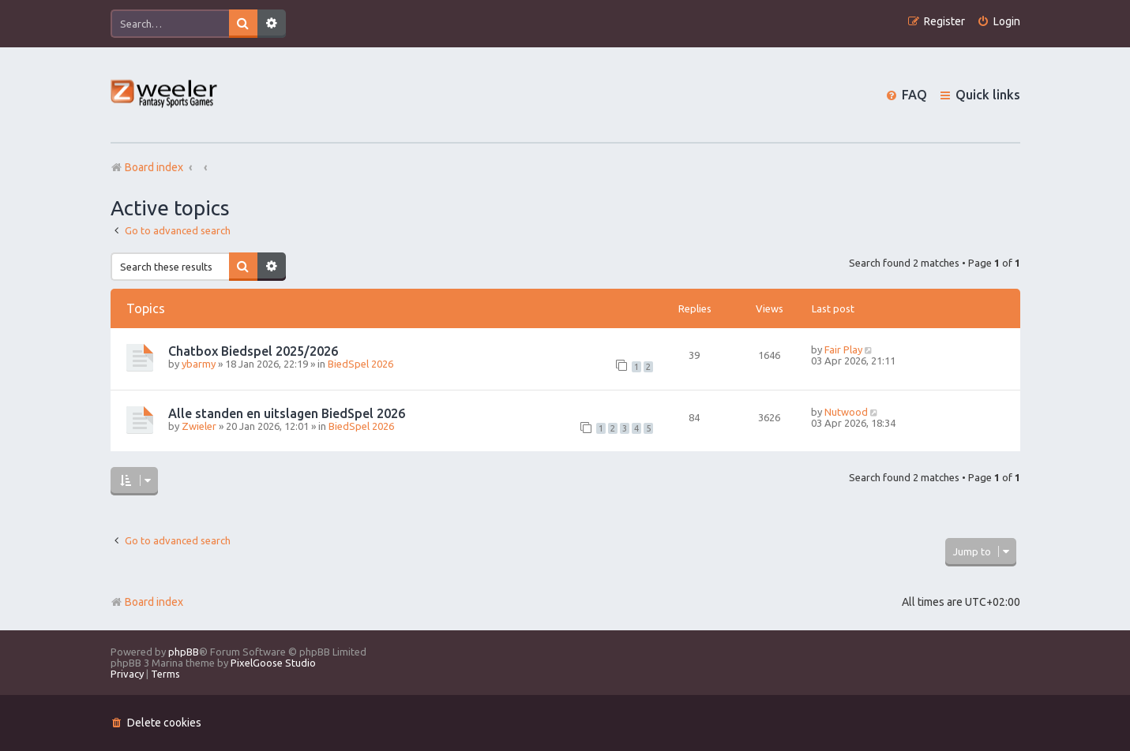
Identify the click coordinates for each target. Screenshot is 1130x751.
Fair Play (843, 349)
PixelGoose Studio (273, 662)
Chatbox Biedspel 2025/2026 (253, 351)
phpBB (183, 651)
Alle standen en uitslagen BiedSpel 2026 (286, 413)
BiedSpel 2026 (360, 363)
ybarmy (199, 363)
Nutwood (846, 411)
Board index (147, 602)
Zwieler (199, 426)
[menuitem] (998, 21)
